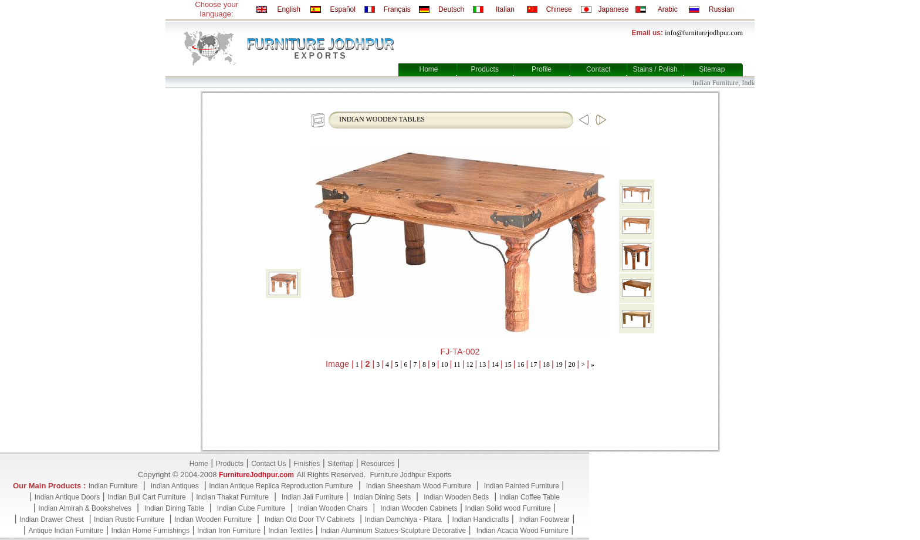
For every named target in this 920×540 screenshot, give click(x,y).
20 (572, 364)
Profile (542, 69)
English (288, 9)
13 (482, 364)
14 (495, 364)
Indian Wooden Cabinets (418, 508)
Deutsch (451, 9)
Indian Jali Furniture (312, 497)
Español (343, 9)
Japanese (613, 9)
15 (508, 364)
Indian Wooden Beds (456, 497)
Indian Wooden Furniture (213, 519)
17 (533, 364)
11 (457, 364)
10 (444, 364)
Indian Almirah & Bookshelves (84, 508)
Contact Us (268, 464)
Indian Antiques (175, 486)
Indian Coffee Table (529, 497)
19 (559, 364)
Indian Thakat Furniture (232, 497)
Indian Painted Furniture (521, 486)
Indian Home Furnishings (150, 530)
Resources (377, 464)
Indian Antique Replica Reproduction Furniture (281, 486)
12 (470, 364)
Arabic (668, 9)
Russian (721, 9)
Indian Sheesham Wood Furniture (418, 486)
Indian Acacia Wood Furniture (522, 530)
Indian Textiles (290, 530)
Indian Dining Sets (382, 497)
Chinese (559, 9)
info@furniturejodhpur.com (704, 33)
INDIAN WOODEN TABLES (382, 119)
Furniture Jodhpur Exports (410, 475)
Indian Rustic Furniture (130, 519)
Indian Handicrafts (480, 519)
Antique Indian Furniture (65, 530)
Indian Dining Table (174, 508)
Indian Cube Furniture (251, 508)
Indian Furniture (113, 486)
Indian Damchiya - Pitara (403, 519)
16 (521, 364)
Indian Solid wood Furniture (508, 508)
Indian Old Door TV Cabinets (309, 519)
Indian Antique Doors (67, 497)
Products (485, 69)
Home (428, 69)
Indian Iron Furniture (229, 530)
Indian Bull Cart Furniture (146, 497)
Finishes (307, 464)
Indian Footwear (544, 519)
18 (546, 364)
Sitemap (712, 69)
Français (397, 9)
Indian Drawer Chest (51, 519)
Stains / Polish (655, 69)
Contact (598, 69)
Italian (505, 9)
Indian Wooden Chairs (333, 508)
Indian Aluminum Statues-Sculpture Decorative (393, 530)
